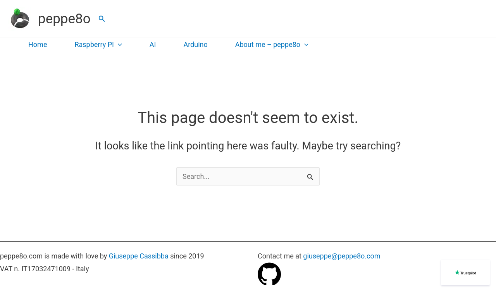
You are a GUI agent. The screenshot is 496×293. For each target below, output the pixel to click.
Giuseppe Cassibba (139, 256)
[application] (118, 44)
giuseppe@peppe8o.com (341, 256)
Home (37, 44)
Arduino (195, 44)
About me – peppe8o (271, 44)
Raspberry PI (98, 44)
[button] (101, 19)
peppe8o (64, 19)
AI (153, 44)
